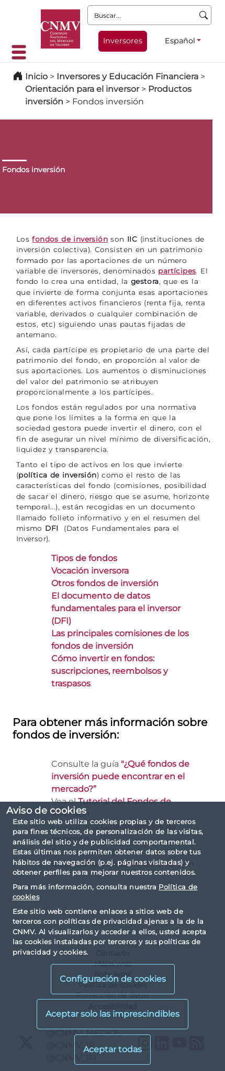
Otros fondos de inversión (105, 583)
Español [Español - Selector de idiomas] (180, 40)
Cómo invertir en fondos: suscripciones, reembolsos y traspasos (109, 670)
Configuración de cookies (113, 979)
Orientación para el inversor (82, 89)
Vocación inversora (90, 571)
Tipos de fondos (84, 558)
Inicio (36, 76)
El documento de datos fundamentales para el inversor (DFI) (116, 608)
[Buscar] (203, 15)
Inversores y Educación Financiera (127, 76)
